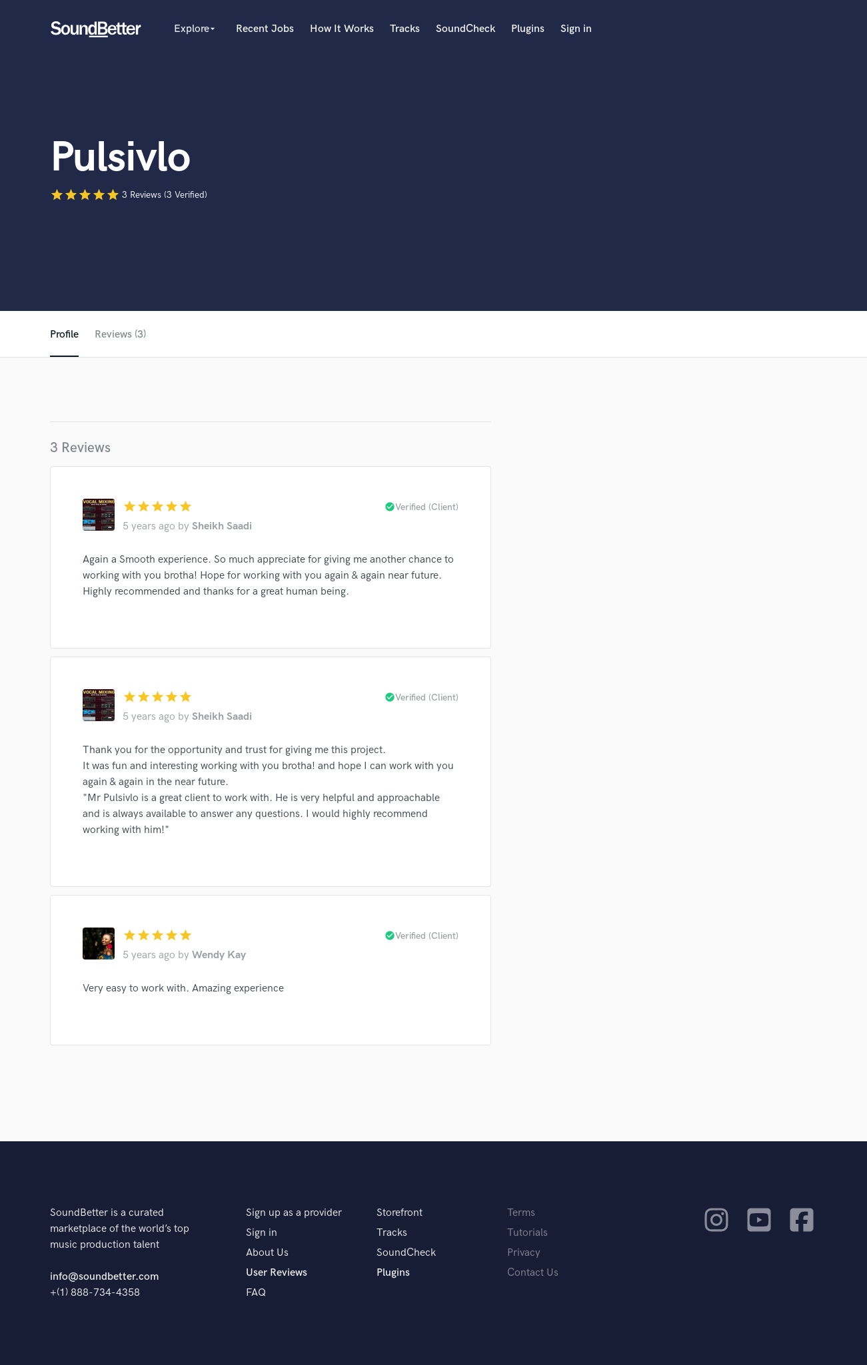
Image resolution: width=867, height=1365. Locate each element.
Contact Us (532, 1272)
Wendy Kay (219, 955)
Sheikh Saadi (222, 526)
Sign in (576, 29)
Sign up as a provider (294, 1213)
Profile (64, 334)
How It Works (342, 29)
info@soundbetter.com (104, 1276)
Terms (521, 1213)
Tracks (405, 29)
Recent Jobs (265, 29)
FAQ (256, 1292)
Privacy (523, 1252)
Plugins (527, 29)
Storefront (400, 1213)
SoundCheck (465, 29)
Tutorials (527, 1233)
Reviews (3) (120, 334)
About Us (267, 1252)
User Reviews (276, 1272)
